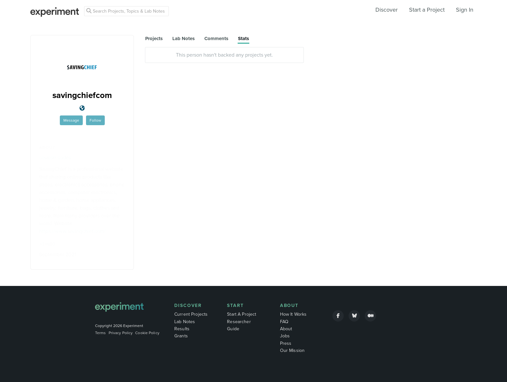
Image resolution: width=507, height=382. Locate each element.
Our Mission (292, 350)
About (289, 305)
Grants (181, 336)
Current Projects (191, 314)
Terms (100, 333)
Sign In (464, 9)
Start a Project (427, 9)
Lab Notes (184, 321)
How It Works (293, 314)
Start (235, 305)
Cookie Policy (147, 333)
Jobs (285, 336)
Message (71, 120)
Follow (95, 120)
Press (286, 343)
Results (181, 329)
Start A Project (241, 314)
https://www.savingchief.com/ (72, 231)
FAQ (284, 321)
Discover (386, 9)
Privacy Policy (121, 333)
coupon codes (55, 157)
